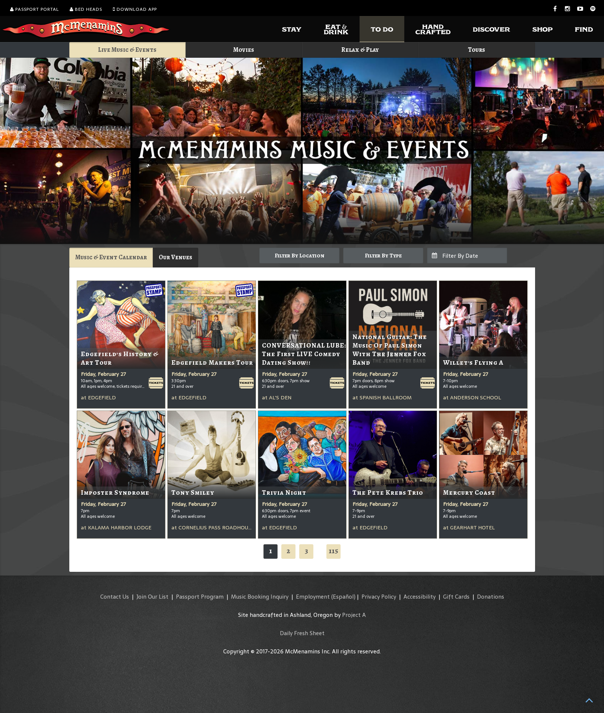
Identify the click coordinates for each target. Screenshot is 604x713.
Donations (490, 596)
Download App (135, 9)
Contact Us (114, 596)
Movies (243, 49)
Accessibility (420, 596)
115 (333, 551)
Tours (476, 49)
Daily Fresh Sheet (302, 633)
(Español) (343, 596)
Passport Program (200, 596)
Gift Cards (456, 596)
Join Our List (152, 596)
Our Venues (175, 257)
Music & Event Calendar (111, 257)
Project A (354, 614)
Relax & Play (360, 49)
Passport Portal (34, 9)
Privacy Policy (378, 596)
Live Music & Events (127, 49)
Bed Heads (86, 9)
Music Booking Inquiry (259, 596)
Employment (313, 596)
